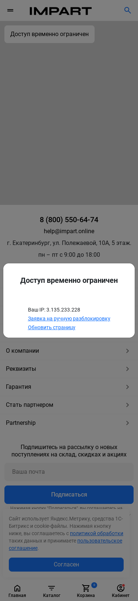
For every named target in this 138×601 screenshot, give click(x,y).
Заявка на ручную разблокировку (69, 318)
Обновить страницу (51, 327)
